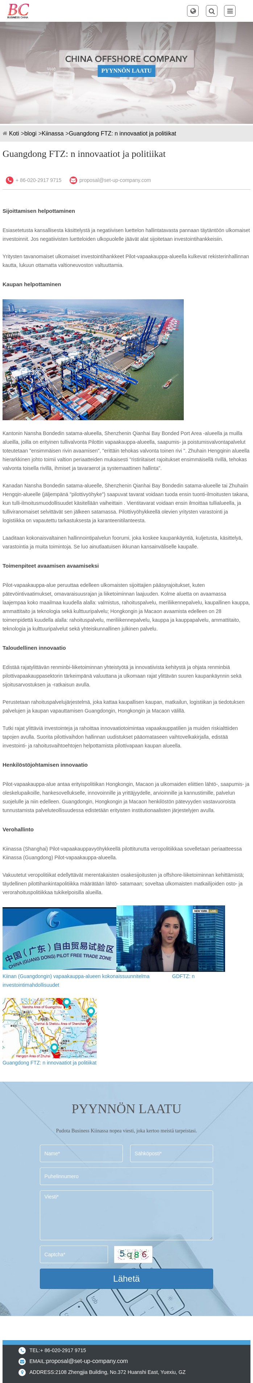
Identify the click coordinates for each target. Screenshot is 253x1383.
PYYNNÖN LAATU (126, 71)
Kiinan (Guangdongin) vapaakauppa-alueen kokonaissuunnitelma (76, 976)
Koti (14, 133)
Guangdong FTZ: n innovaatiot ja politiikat (122, 133)
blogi (30, 133)
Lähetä (126, 1278)
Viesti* (126, 1215)
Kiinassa (52, 133)
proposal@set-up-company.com (115, 180)
